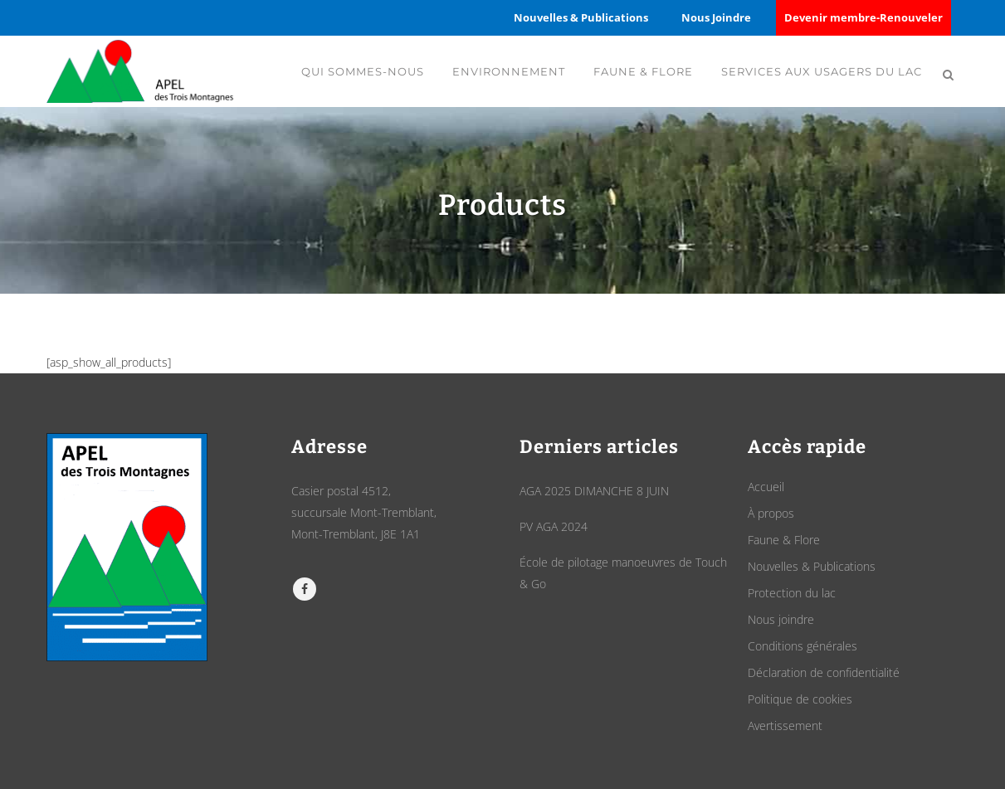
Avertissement (785, 725)
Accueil (766, 486)
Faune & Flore (784, 539)
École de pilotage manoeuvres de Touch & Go (623, 573)
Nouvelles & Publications (581, 17)
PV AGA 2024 (554, 526)
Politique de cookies (800, 699)
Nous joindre (781, 619)
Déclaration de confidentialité (824, 672)
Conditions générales (802, 646)
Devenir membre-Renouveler (863, 17)
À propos (771, 513)
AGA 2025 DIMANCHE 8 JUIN (594, 491)
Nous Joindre (716, 17)
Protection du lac (792, 593)
